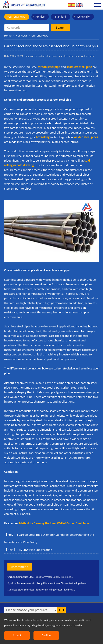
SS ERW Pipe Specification (35, 550)
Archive (40, 16)
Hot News (21, 35)
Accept (17, 635)
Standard (60, 16)
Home (7, 35)
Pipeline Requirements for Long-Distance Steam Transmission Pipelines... (47, 583)
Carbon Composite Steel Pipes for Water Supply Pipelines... (40, 576)
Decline (46, 635)
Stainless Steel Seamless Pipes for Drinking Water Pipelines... (41, 589)
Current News (16, 16)
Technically (83, 16)
